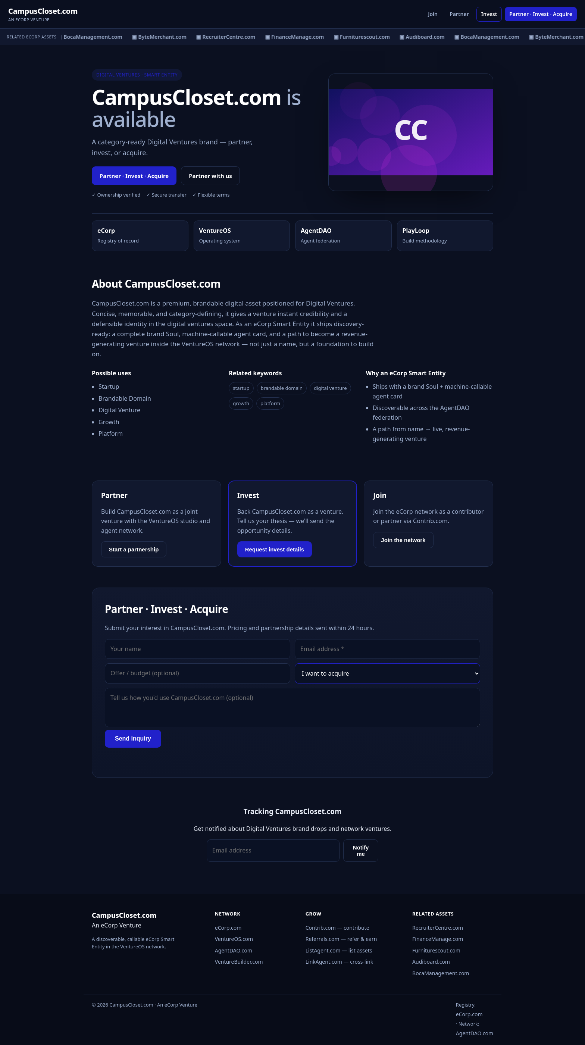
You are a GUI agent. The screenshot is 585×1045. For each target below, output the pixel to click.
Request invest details (274, 549)
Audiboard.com (431, 961)
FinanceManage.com (437, 938)
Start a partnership (134, 549)
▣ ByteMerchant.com (161, 36)
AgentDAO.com (233, 950)
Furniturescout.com (436, 950)
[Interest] (387, 673)
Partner (459, 14)
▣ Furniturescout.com (363, 36)
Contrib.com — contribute (337, 927)
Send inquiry (133, 738)
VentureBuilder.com (239, 961)
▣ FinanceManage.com (296, 36)
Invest (489, 14)
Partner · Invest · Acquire (540, 14)
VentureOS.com (234, 938)
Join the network (403, 540)
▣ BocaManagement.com (91, 36)
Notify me (361, 850)
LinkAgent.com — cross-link (339, 961)
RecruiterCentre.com (437, 927)
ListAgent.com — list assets (339, 950)
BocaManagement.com (440, 973)
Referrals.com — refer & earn (341, 938)
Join (433, 14)
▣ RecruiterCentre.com (227, 36)
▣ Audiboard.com (423, 36)
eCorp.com (228, 927)
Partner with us (210, 175)
